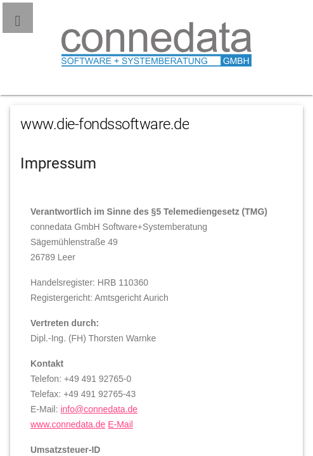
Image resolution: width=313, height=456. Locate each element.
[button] (18, 18)
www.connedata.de (67, 424)
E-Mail (120, 424)
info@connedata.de (98, 409)
